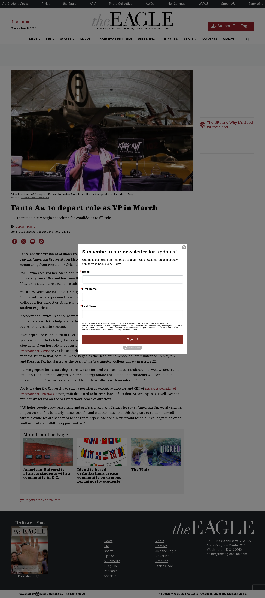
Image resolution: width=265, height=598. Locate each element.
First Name (89, 289)
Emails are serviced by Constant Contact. (119, 330)
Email (86, 271)
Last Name (89, 306)
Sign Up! (132, 339)
